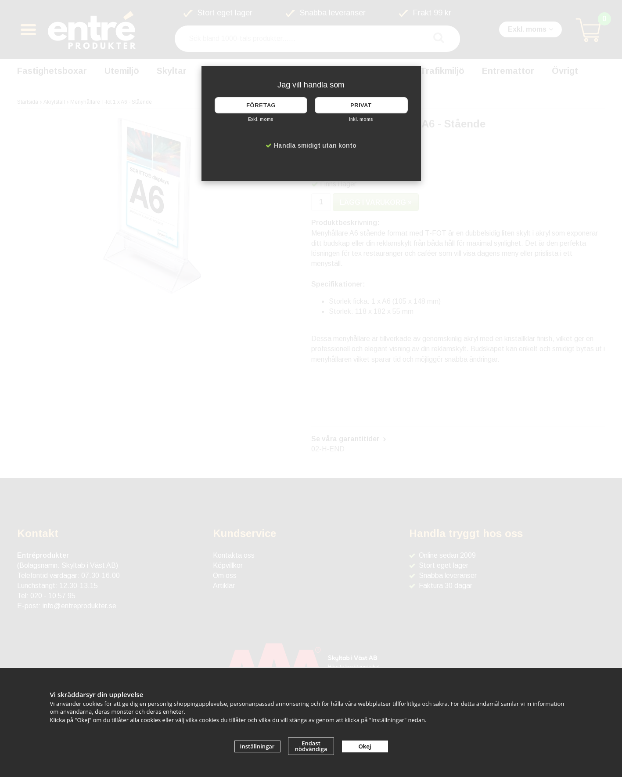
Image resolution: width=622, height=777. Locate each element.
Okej (365, 746)
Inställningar (257, 746)
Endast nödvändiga (311, 746)
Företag (261, 105)
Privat (361, 105)
